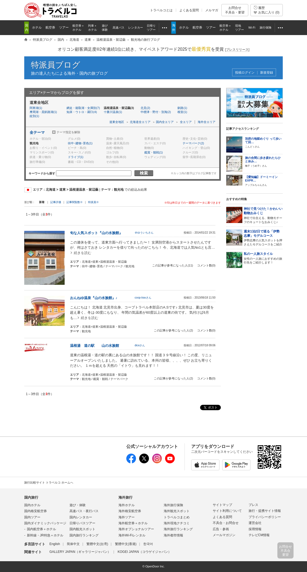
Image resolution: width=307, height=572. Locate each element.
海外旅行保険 (173, 505)
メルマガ (211, 10)
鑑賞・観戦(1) (153, 152)
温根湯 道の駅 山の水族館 (94, 346)
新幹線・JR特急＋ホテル (45, 535)
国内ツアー (32, 517)
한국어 (148, 544)
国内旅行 (31, 497)
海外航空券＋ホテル (133, 523)
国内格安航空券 (35, 511)
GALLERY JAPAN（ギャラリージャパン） (80, 552)
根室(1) (182, 112)
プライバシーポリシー (265, 517)
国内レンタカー (80, 517)
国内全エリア (165, 122)
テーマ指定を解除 (68, 132)
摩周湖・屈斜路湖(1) (43, 112)
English (54, 544)
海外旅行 (125, 497)
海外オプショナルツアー (136, 529)
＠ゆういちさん (144, 232)
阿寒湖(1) (36, 107)
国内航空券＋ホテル (41, 529)
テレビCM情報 (259, 535)
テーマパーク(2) (193, 143)
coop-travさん (143, 297)
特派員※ (93, 202)
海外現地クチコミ (177, 523)
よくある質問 (189, 10)
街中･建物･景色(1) (80, 143)
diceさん (140, 345)
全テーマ (37, 132)
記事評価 (55, 202)
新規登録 (266, 72)
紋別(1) (34, 116)
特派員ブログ (55, 64)
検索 (144, 173)
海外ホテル (126, 505)
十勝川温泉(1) (113, 112)
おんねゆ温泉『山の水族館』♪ (93, 298)
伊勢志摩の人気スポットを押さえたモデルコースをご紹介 (263, 237)
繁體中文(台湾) (97, 544)
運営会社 (255, 523)
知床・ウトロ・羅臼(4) (82, 112)
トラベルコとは (161, 10)
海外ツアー (126, 517)
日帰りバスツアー (82, 523)
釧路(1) (182, 107)
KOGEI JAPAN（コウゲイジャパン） (144, 552)
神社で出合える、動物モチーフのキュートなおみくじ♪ (263, 215)
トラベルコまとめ (177, 517)
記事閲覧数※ (75, 202)
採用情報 (255, 529)
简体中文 (73, 544)
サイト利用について (227, 511)
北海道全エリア (140, 122)
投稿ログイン (244, 72)
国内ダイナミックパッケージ (45, 523)
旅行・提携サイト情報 (265, 511)
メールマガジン (224, 535)
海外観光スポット (177, 511)
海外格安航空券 (129, 511)
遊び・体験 (77, 505)
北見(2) (145, 107)
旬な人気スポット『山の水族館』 (96, 233)
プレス (253, 505)
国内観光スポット (82, 529)
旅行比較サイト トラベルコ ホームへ (48, 482)
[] (237, 50)
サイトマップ (222, 505)
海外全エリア (206, 122)
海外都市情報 (173, 535)
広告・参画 (221, 529)
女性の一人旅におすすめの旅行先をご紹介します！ (263, 258)
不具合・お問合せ (226, 523)
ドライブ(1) (75, 157)
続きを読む (82, 253)
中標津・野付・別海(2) (156, 112)
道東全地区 (116, 122)
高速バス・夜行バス (84, 511)
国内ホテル (32, 505)
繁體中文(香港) (126, 544)
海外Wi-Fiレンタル (131, 535)
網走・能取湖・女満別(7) (83, 107)
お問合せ (235, 10)
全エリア (186, 122)
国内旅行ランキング (84, 535)
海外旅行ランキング (178, 529)
